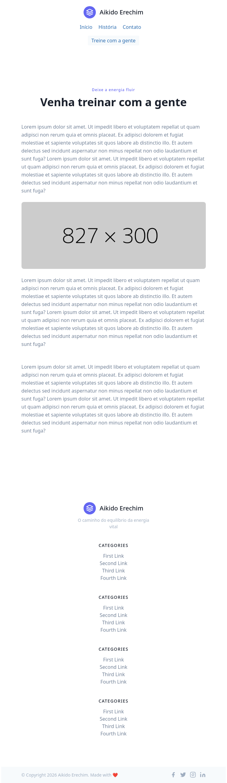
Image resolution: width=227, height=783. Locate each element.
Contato (132, 27)
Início (86, 27)
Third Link (113, 570)
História (108, 27)
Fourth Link (113, 578)
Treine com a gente (114, 40)
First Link (113, 555)
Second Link (113, 563)
